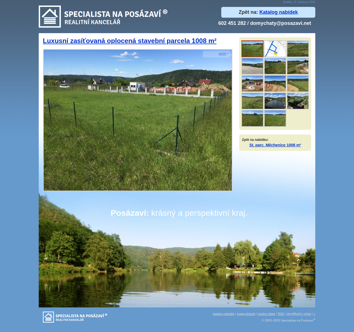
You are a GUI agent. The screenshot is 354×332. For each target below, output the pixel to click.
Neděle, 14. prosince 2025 (299, 2)
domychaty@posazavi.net (280, 23)
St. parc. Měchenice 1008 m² (275, 145)
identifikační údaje (299, 313)
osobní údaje (266, 313)
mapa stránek (246, 313)
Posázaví (128, 212)
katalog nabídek (224, 313)
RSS (281, 313)
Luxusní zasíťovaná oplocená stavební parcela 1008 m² (130, 40)
